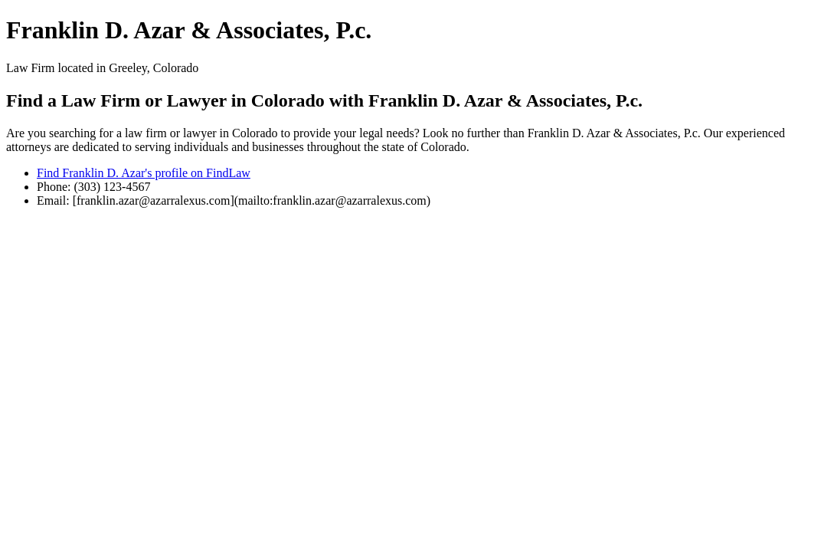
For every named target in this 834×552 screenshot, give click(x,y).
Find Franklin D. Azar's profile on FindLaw (143, 172)
